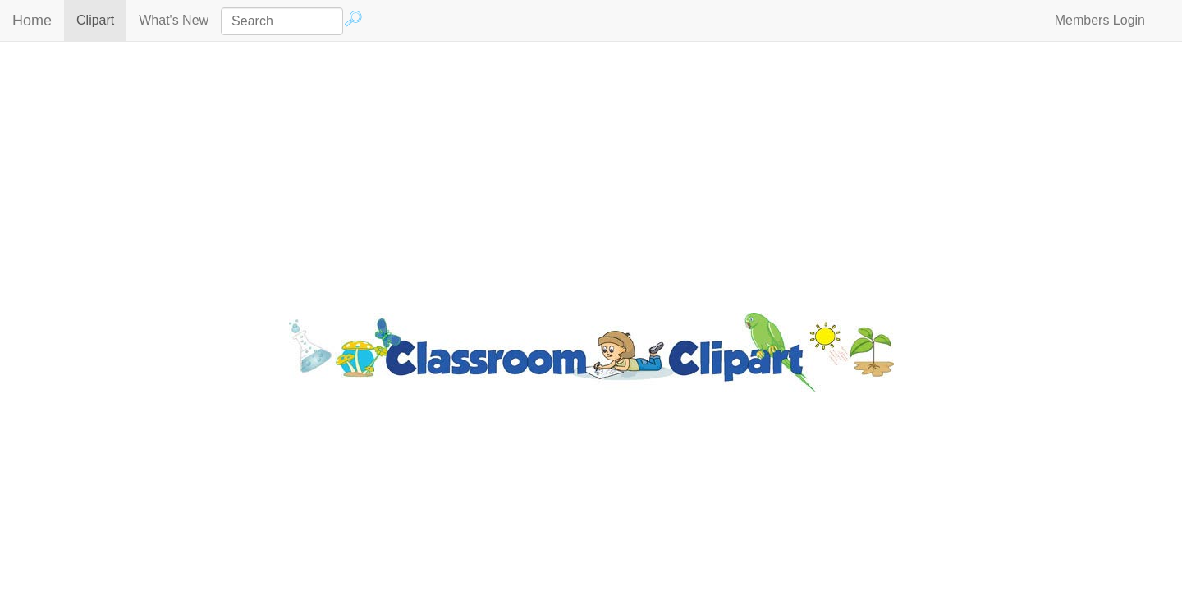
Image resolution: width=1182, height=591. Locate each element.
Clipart (101, 19)
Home (32, 20)
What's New (173, 20)
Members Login (1100, 20)
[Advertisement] (591, 173)
